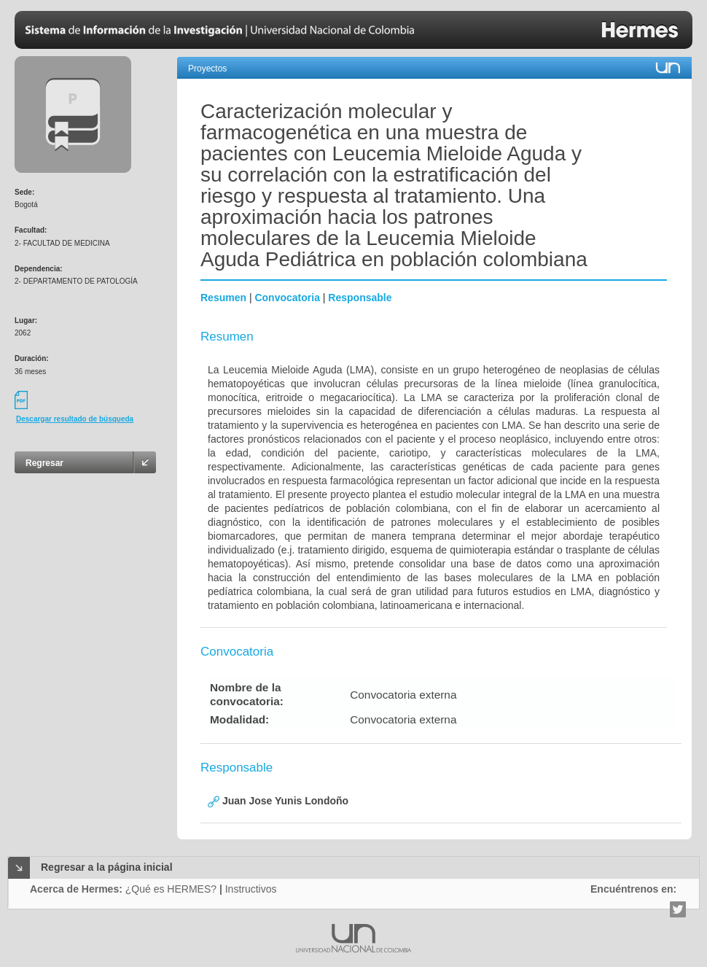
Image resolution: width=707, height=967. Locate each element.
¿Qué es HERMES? (170, 889)
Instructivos (251, 889)
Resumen (223, 297)
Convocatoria (286, 297)
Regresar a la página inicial (107, 867)
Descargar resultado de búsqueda (74, 419)
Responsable (359, 297)
